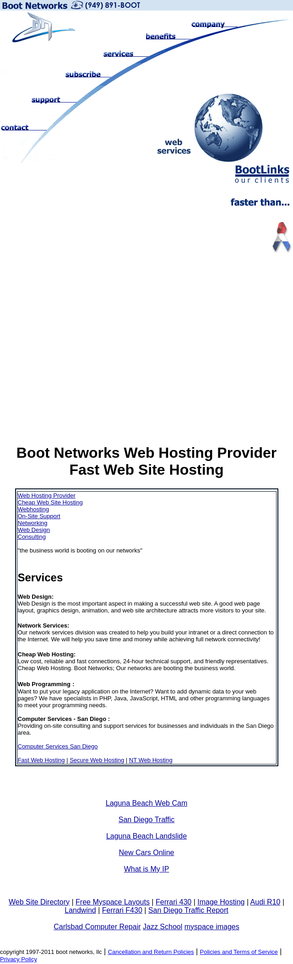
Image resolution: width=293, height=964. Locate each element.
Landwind (80, 910)
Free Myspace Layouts (113, 902)
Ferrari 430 (173, 902)
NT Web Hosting (151, 760)
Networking (33, 523)
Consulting (32, 536)
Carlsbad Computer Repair (97, 927)
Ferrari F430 (122, 910)
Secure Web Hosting (97, 760)
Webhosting (33, 509)
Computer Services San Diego (58, 746)
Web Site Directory (39, 902)
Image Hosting (220, 902)
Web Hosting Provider (47, 495)
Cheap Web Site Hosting (50, 502)
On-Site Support (39, 516)
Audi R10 (265, 902)
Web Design (34, 529)
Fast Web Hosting (41, 760)
